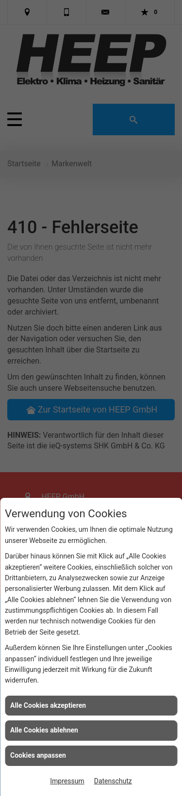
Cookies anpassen (38, 755)
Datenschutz (113, 781)
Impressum (67, 781)
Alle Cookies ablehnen (44, 730)
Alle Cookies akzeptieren (48, 705)
